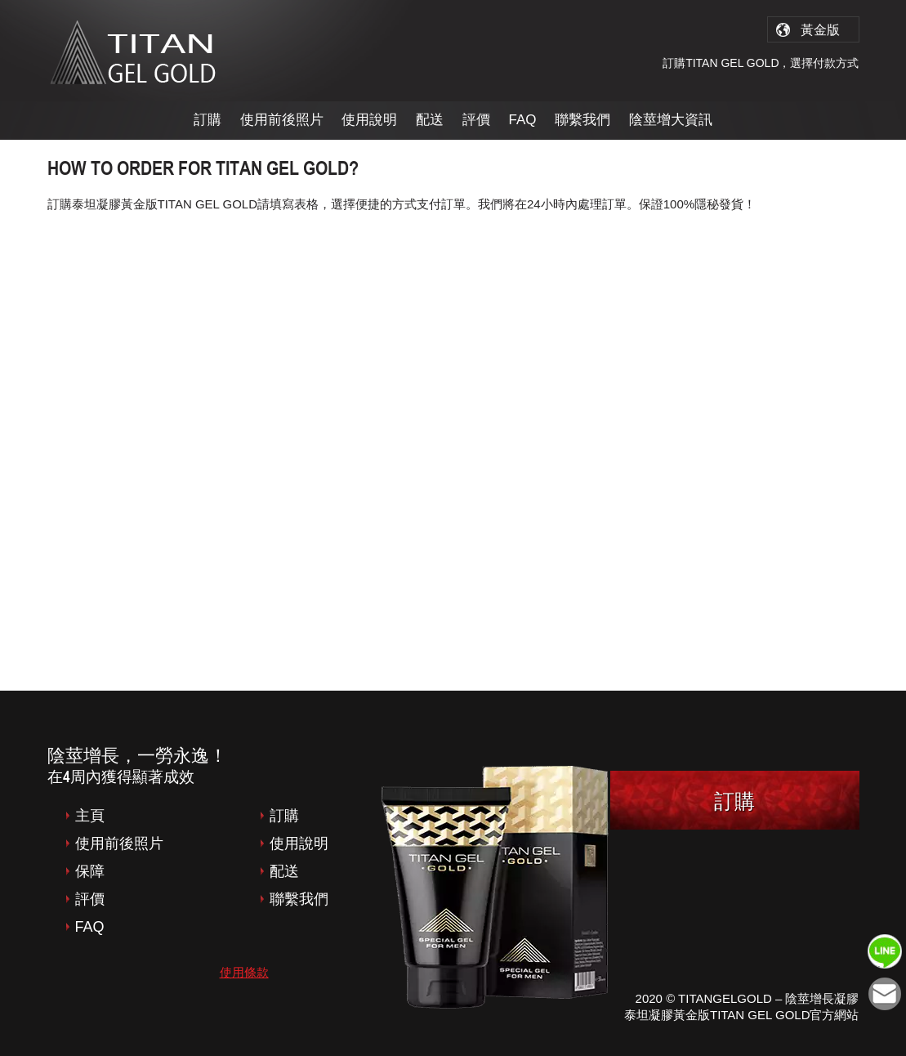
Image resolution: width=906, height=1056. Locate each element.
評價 (476, 120)
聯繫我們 (582, 120)
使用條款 (244, 972)
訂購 (207, 120)
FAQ (523, 120)
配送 (430, 120)
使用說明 (369, 120)
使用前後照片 (282, 120)
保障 (90, 871)
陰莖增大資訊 (670, 120)
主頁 (90, 815)
